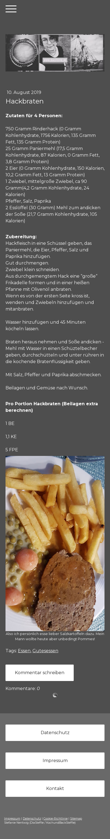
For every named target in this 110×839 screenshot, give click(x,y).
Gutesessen (45, 650)
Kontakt (55, 788)
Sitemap (76, 818)
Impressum (55, 760)
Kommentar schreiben (39, 672)
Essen (24, 650)
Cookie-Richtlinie (55, 818)
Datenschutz (55, 732)
